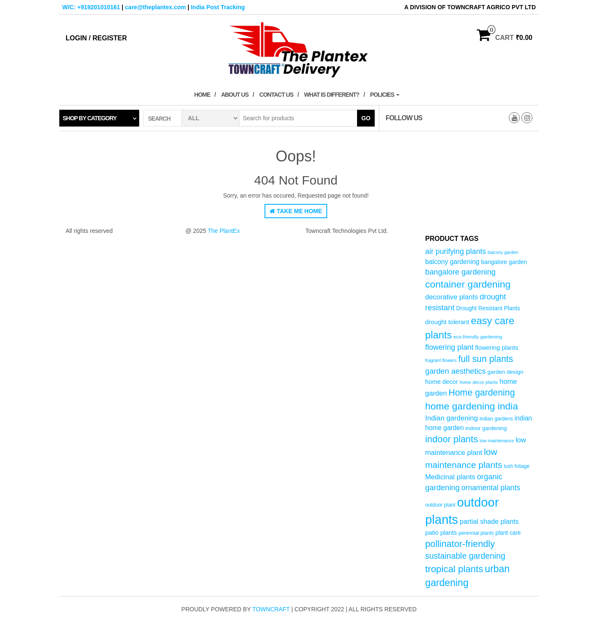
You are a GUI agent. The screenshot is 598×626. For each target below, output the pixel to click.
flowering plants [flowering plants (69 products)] (497, 347)
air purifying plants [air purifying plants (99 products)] (455, 251)
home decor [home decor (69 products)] (441, 381)
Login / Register (96, 38)
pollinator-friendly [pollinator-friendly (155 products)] (460, 544)
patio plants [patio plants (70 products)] (441, 532)
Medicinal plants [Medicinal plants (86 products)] (450, 477)
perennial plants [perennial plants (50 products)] (476, 533)
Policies (385, 94)
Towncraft (271, 609)
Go (365, 118)
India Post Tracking (218, 7)
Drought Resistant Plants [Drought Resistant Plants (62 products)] (488, 308)
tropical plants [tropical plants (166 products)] (454, 569)
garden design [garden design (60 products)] (505, 372)
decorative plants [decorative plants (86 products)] (451, 297)
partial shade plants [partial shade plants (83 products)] (489, 521)
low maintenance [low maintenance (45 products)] (497, 440)
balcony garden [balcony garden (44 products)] (503, 252)
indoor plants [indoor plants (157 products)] (451, 439)
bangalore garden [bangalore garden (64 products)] (504, 262)
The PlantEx (224, 230)
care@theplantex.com (155, 7)
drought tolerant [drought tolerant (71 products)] (447, 321)
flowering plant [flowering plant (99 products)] (449, 347)
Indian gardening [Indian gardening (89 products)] (451, 418)
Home (202, 94)
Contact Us (276, 94)
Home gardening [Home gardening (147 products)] (482, 393)
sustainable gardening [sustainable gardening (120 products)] (465, 555)
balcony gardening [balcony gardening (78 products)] (452, 261)
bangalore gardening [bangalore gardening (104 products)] (460, 271)
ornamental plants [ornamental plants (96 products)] (490, 487)
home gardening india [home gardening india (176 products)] (471, 406)
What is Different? (331, 94)
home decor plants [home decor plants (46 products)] (479, 382)
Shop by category (89, 118)
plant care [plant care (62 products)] (508, 533)
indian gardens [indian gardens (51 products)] (496, 419)
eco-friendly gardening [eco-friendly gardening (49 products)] (477, 336)
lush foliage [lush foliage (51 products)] (516, 466)
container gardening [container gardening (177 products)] (468, 284)
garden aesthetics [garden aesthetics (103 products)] (455, 371)
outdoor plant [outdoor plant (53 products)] (440, 505)
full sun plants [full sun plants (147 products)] (485, 359)
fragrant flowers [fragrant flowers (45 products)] (441, 360)
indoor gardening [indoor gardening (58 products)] (486, 428)
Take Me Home (296, 211)
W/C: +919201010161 (91, 7)
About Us (235, 94)
